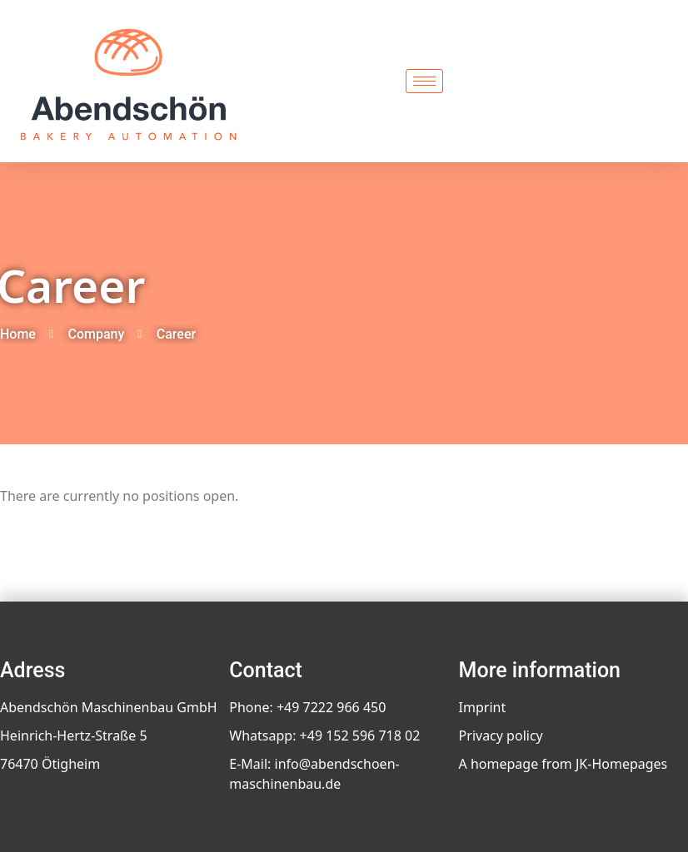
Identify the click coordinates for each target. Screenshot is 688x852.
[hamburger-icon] (424, 81)
